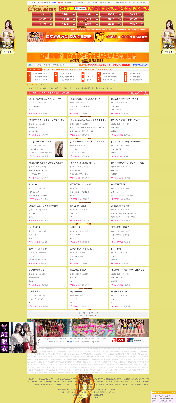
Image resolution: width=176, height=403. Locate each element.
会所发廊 (42, 19)
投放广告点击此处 (88, 376)
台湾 (138, 74)
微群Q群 (111, 24)
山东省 (45, 80)
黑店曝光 (65, 14)
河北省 (45, 74)
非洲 (138, 77)
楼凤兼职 (65, 19)
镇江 (52, 88)
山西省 (35, 77)
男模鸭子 (133, 24)
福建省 (62, 77)
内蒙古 (40, 77)
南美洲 (141, 80)
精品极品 (88, 24)
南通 (56, 88)
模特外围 (42, 24)
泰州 (48, 88)
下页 (96, 313)
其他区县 (87, 88)
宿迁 (77, 88)
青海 (110, 80)
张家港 (98, 88)
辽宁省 (40, 80)
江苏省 (67, 74)
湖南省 (62, 80)
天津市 (40, 74)
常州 (61, 88)
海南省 (89, 80)
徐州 (34, 88)
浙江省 (72, 74)
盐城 (44, 88)
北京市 (35, 74)
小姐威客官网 (69, 342)
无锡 (65, 88)
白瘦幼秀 (65, 24)
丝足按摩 (88, 19)
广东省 (89, 74)
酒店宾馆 (133, 14)
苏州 (69, 88)
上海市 (62, 74)
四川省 (110, 74)
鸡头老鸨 (133, 19)
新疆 (114, 80)
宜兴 (111, 88)
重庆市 (105, 74)
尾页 (91, 313)
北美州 (136, 80)
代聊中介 (110, 19)
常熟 (102, 88)
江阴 (106, 88)
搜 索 (83, 65)
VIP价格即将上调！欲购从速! (161, 396)
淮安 (73, 88)
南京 (30, 88)
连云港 (39, 88)
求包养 (88, 14)
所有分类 (65, 93)
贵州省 (114, 74)
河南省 (72, 80)
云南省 (105, 77)
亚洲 (131, 77)
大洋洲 (132, 80)
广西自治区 (90, 77)
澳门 (134, 74)
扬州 (81, 88)
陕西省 (110, 77)
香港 (131, 74)
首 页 (42, 14)
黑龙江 (45, 77)
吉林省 (35, 80)
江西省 (72, 77)
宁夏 (107, 80)
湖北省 (67, 80)
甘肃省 (114, 77)
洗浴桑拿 (110, 14)
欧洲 (134, 77)
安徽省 (67, 77)
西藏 (104, 80)
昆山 (93, 88)
